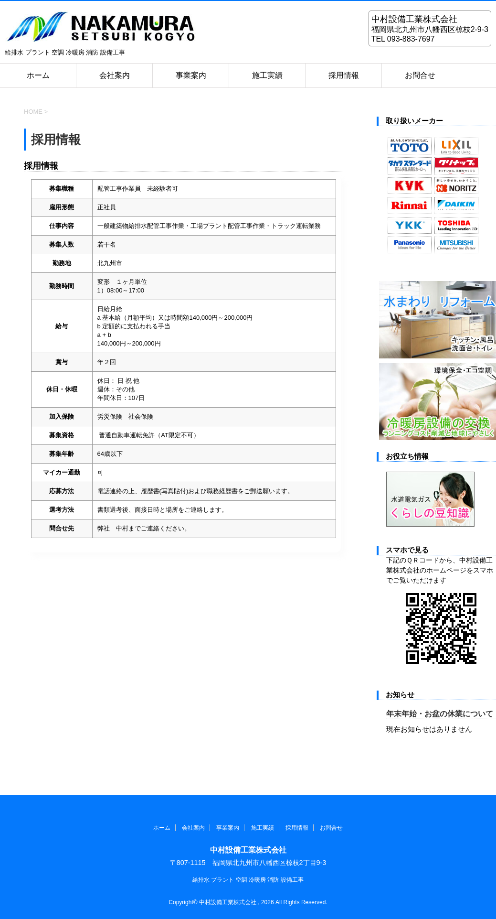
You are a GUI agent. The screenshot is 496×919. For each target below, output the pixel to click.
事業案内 (191, 75)
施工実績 (267, 75)
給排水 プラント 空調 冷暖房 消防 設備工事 (248, 879)
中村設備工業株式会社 (248, 850)
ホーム (38, 75)
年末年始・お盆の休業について (439, 714)
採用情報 (343, 75)
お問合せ (420, 75)
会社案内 (114, 75)
